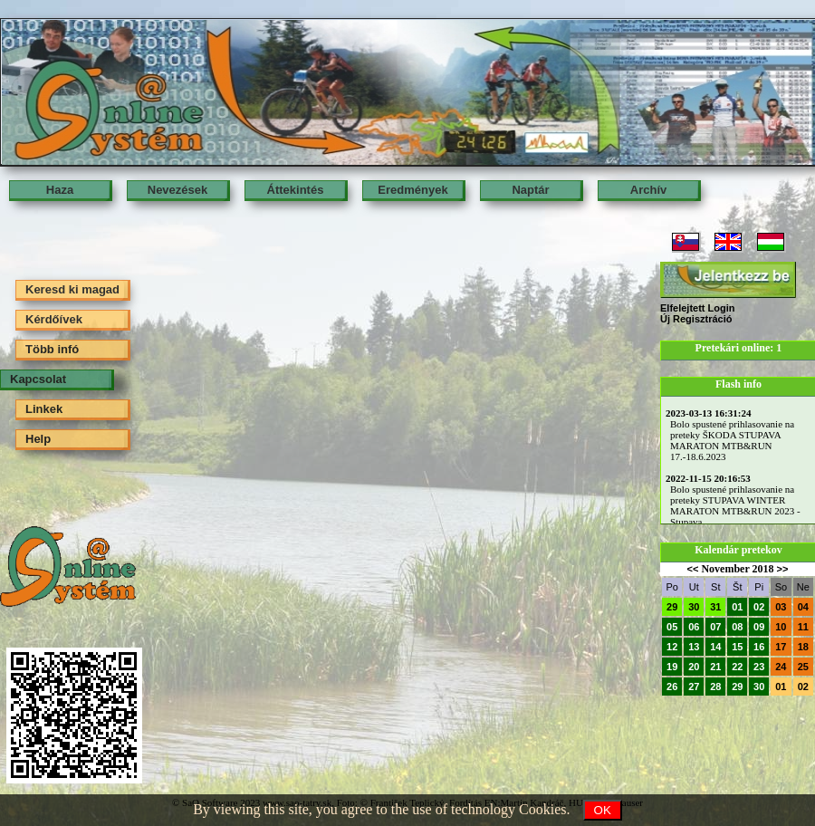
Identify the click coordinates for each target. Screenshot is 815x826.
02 (758, 606)
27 (693, 686)
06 (693, 626)
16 (758, 646)
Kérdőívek (53, 319)
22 (737, 666)
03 (780, 606)
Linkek (43, 409)
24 (780, 666)
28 (715, 686)
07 (715, 626)
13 (693, 646)
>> (783, 568)
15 (737, 646)
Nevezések (178, 190)
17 (780, 646)
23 (758, 666)
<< (693, 568)
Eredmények (412, 190)
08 (737, 626)
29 (671, 606)
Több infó (52, 349)
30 (693, 606)
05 (671, 626)
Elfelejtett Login (697, 308)
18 (803, 646)
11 (803, 626)
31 (715, 606)
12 (671, 646)
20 (693, 666)
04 (803, 606)
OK (602, 810)
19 (671, 666)
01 (737, 606)
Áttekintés (295, 190)
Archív (648, 190)
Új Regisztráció (696, 318)
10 (780, 626)
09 (758, 626)
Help (38, 439)
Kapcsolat (38, 379)
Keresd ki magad (72, 289)
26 (671, 686)
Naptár (530, 190)
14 (715, 646)
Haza (59, 190)
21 (715, 666)
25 (803, 666)
